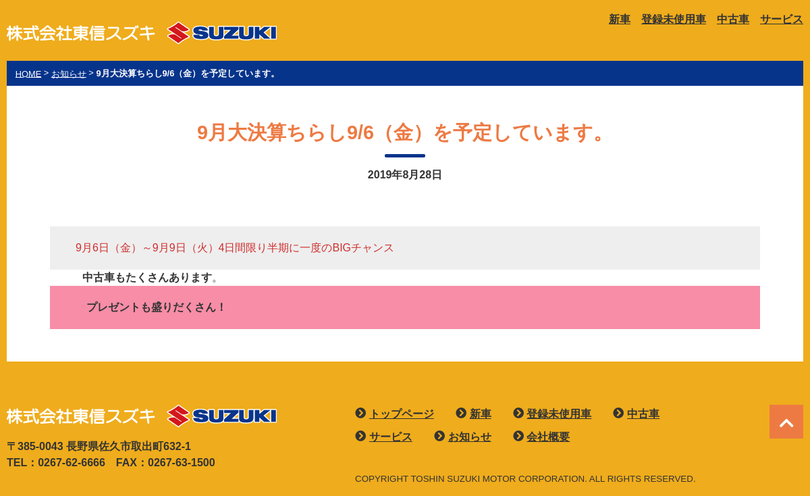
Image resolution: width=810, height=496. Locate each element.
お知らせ (469, 437)
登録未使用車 (673, 19)
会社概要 (548, 437)
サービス (781, 19)
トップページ (401, 414)
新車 (619, 19)
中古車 (733, 19)
